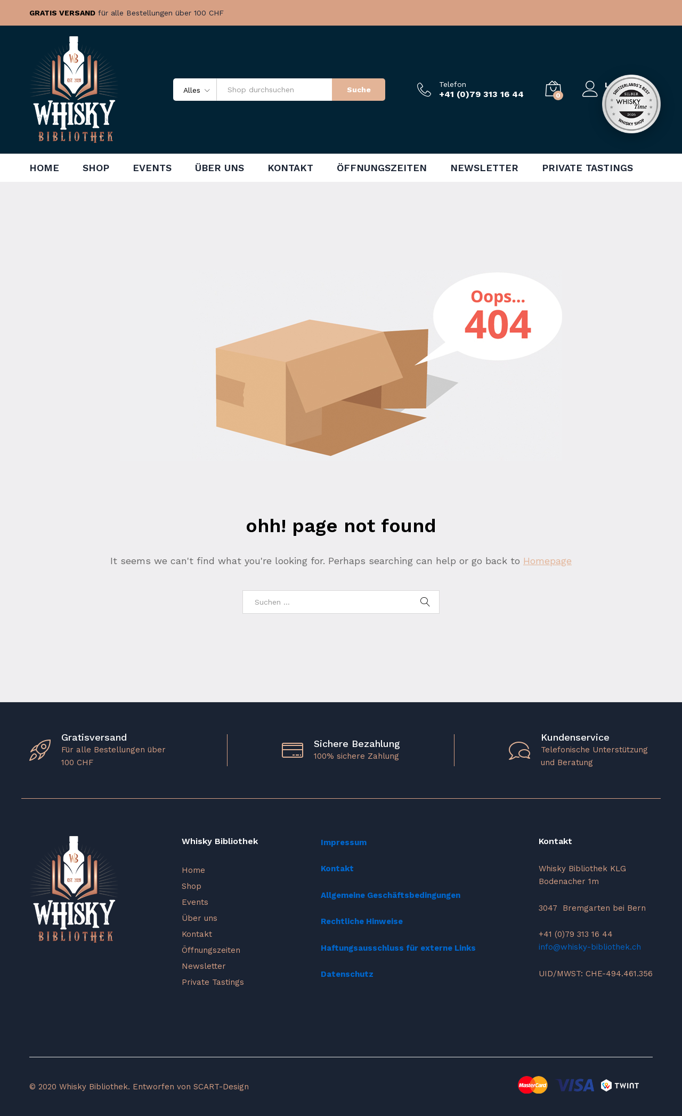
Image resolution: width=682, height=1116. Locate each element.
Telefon (452, 84)
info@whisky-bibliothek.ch (590, 947)
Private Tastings (587, 168)
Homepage (547, 560)
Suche (359, 89)
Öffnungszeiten (382, 168)
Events (152, 168)
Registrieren (629, 94)
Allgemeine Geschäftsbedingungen (390, 895)
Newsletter (484, 168)
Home (44, 168)
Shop (96, 168)
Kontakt (290, 168)
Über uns (219, 168)
